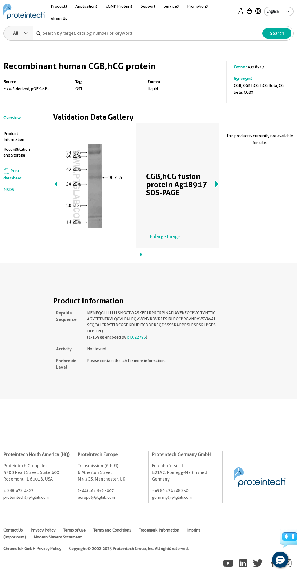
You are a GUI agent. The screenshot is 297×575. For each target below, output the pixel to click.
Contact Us (13, 530)
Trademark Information (159, 530)
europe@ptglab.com (96, 497)
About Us (59, 18)
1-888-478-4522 (18, 490)
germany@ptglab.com (172, 497)
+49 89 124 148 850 (170, 490)
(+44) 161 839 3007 (96, 490)
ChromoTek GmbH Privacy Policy (32, 548)
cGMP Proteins (119, 6)
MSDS (8, 189)
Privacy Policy (42, 530)
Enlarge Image (165, 236)
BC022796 (136, 337)
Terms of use (74, 530)
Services (171, 6)
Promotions (197, 6)
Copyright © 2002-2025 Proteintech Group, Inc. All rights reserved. (129, 548)
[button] (280, 560)
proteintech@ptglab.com (26, 497)
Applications (86, 6)
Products (59, 6)
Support (148, 6)
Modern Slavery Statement (58, 537)
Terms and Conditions (112, 530)
